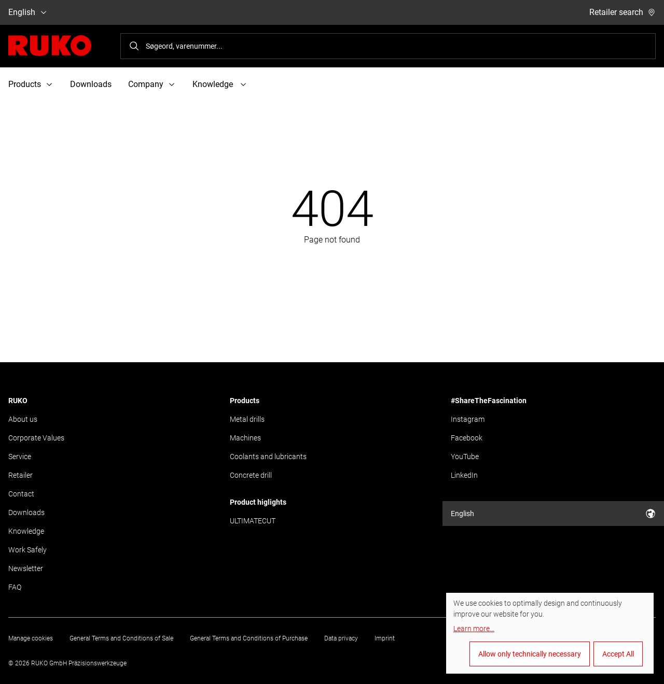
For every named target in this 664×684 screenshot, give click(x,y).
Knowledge (26, 531)
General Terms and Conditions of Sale (121, 638)
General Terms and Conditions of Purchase (249, 638)
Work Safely (27, 550)
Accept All (618, 654)
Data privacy (341, 638)
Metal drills (247, 419)
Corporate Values (36, 438)
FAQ (14, 587)
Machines (245, 438)
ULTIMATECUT (252, 521)
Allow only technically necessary (529, 654)
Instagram (468, 419)
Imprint (385, 638)
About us (22, 419)
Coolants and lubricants (268, 456)
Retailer (20, 475)
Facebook (466, 438)
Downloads (91, 84)
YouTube (465, 456)
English (28, 12)
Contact (21, 494)
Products (244, 400)
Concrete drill (251, 475)
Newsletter (25, 568)
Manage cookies (30, 638)
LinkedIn (464, 475)
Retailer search (622, 12)
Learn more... (473, 628)
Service (19, 456)
